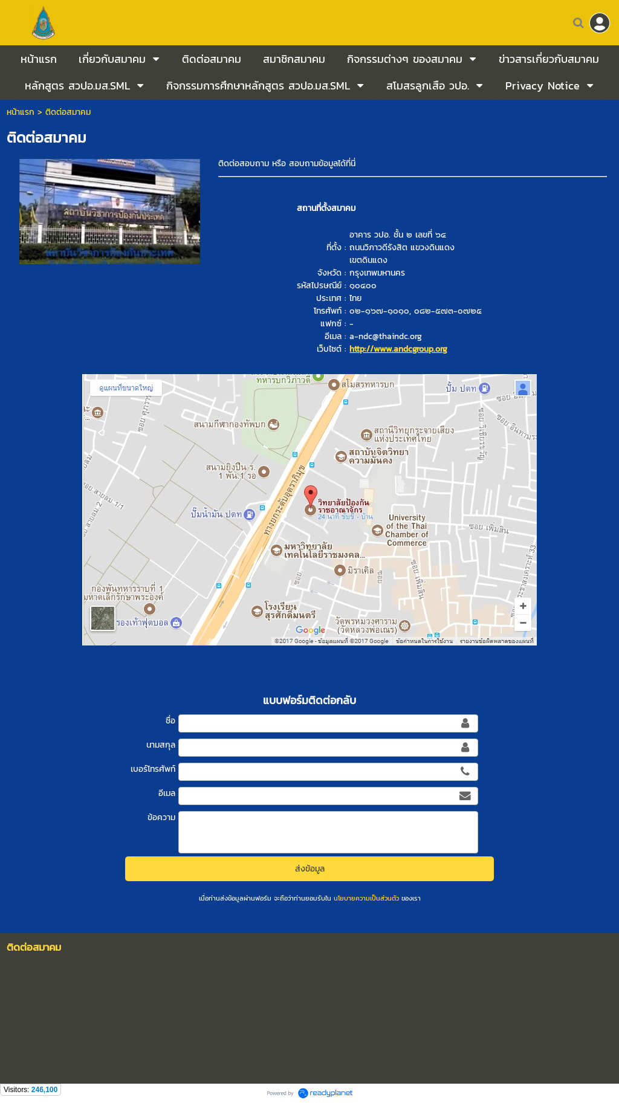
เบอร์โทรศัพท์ (153, 769)
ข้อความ (161, 817)
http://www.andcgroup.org (398, 349)
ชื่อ (170, 720)
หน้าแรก (20, 112)
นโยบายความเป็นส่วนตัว (366, 898)
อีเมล (166, 793)
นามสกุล (160, 745)
